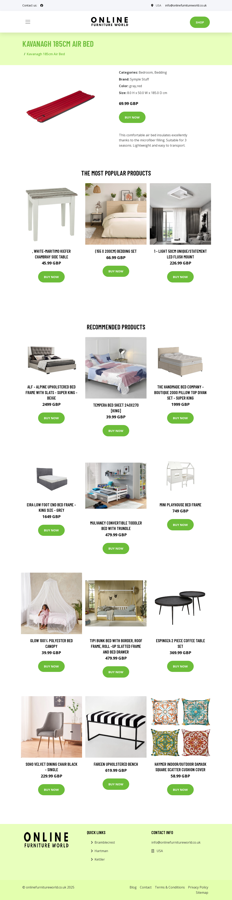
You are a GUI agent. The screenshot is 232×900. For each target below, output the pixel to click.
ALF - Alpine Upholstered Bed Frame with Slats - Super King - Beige (51, 392)
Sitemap (202, 892)
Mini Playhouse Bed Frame (180, 504)
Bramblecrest (105, 842)
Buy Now (132, 117)
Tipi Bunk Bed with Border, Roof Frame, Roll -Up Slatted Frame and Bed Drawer (116, 646)
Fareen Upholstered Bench (116, 764)
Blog (133, 887)
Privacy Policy (198, 887)
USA (158, 5)
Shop (200, 22)
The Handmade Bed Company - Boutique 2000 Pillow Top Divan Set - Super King (180, 392)
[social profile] (42, 5)
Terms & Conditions (170, 887)
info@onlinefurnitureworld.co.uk (186, 5)
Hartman (101, 851)
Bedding (160, 72)
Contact (146, 887)
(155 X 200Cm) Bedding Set (116, 251)
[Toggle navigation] (27, 22)
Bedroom (146, 72)
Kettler (100, 859)
